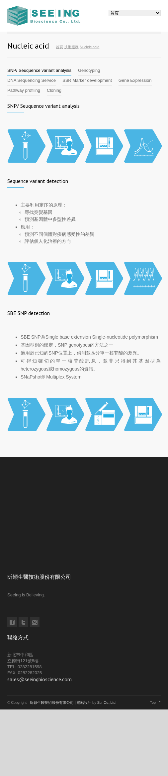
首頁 (59, 47)
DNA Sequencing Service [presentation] (31, 80)
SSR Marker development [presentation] (87, 80)
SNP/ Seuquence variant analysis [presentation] (39, 70)
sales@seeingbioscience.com (39, 679)
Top (153, 702)
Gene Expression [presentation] (135, 80)
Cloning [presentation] (54, 90)
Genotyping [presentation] (89, 70)
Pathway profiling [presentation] (23, 90)
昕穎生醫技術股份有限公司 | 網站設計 (60, 702)
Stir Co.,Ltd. (107, 702)
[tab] (39, 71)
